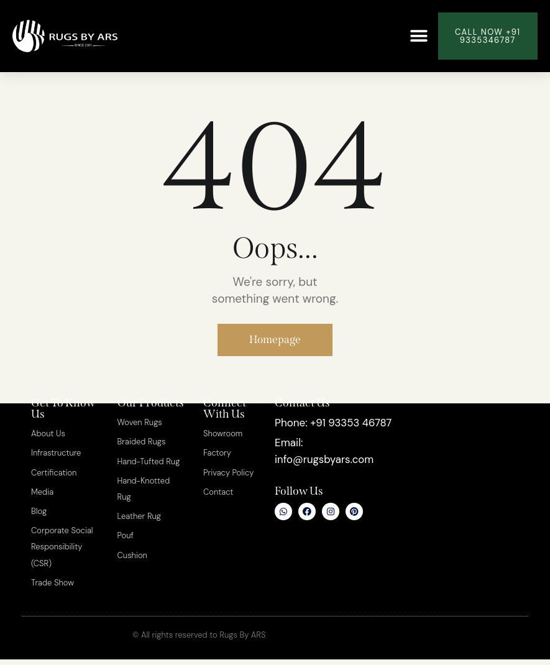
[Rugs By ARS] (465, 492)
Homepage (275, 340)
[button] (419, 36)
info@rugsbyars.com (325, 477)
